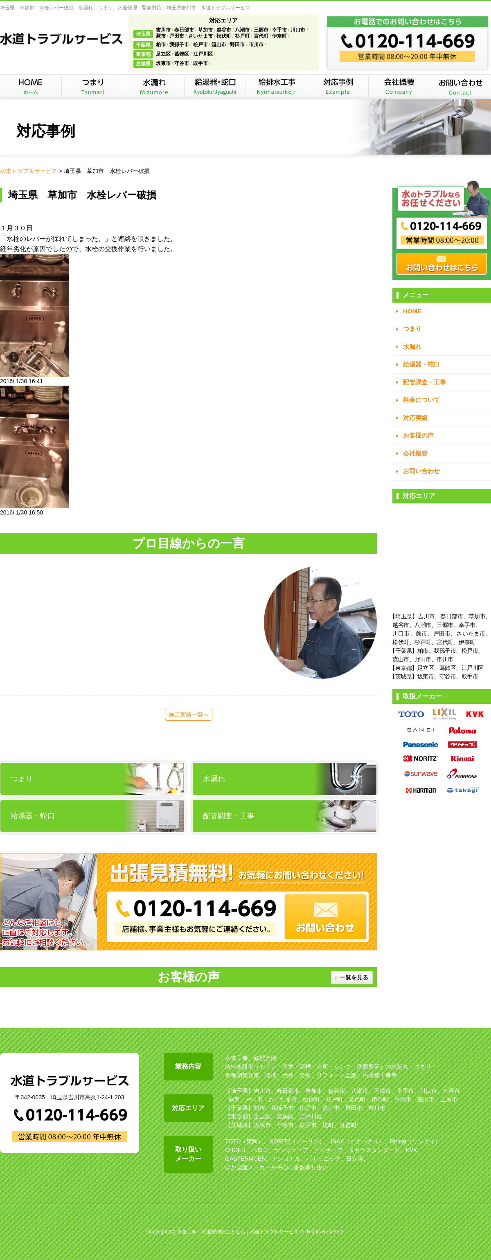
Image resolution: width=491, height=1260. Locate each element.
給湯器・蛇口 (421, 364)
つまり (412, 328)
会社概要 (415, 453)
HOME (412, 311)
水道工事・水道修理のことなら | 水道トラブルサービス (238, 1232)
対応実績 (415, 417)
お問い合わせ (421, 470)
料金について (421, 399)
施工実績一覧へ (189, 714)
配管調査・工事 (424, 382)
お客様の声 (418, 435)
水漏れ (412, 346)
